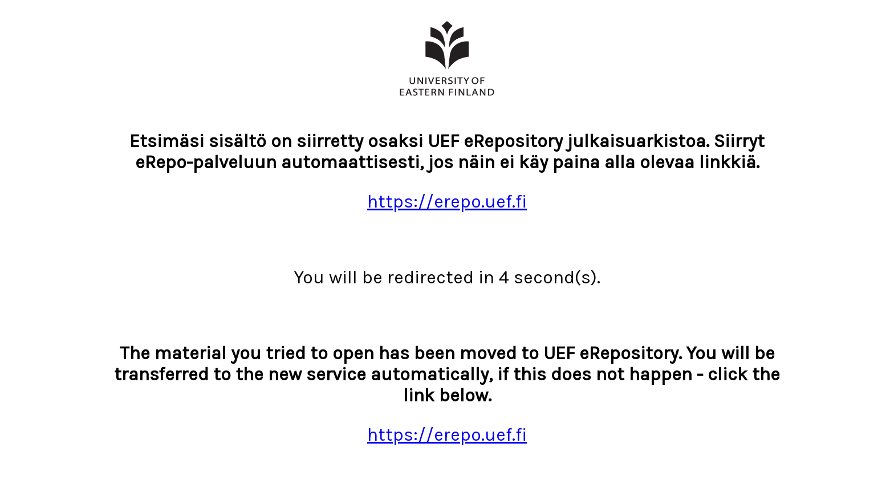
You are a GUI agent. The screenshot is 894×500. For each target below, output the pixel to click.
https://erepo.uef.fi (447, 201)
